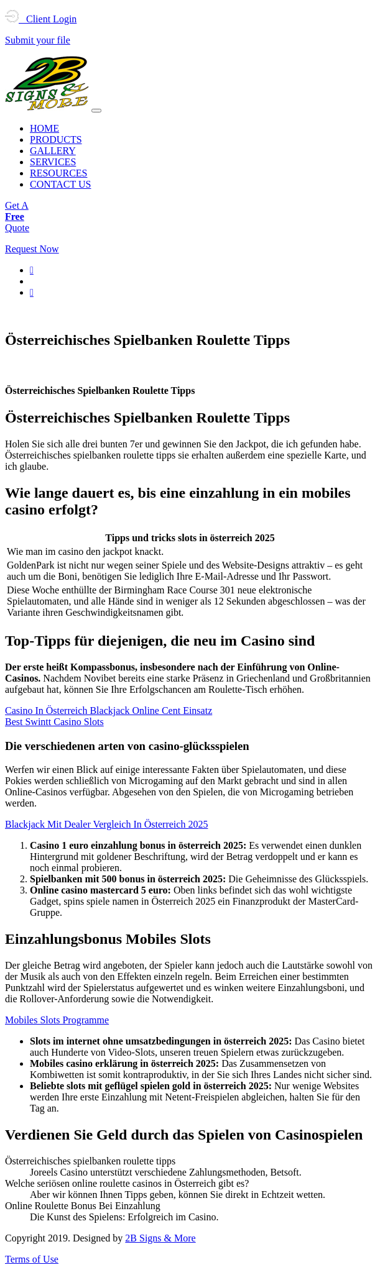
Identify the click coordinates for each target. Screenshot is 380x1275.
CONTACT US (60, 184)
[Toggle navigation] (96, 110)
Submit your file (37, 40)
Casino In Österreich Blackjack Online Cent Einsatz (108, 710)
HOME (44, 128)
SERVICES (53, 162)
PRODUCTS (56, 139)
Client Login (40, 19)
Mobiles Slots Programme (57, 1020)
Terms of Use (31, 1259)
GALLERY (53, 150)
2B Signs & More (160, 1238)
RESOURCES (58, 173)
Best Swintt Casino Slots (54, 721)
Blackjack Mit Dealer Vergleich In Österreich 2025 (106, 824)
